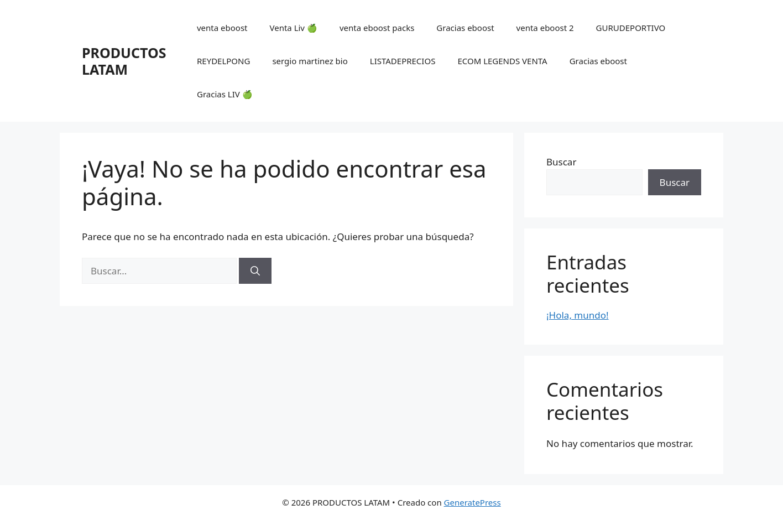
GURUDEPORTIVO (631, 27)
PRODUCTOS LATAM (124, 61)
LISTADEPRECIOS (403, 60)
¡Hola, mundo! (577, 315)
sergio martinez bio (309, 60)
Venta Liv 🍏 (293, 27)
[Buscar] (255, 271)
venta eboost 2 (545, 27)
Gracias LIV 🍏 (225, 94)
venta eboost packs (377, 27)
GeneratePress (472, 502)
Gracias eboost (465, 27)
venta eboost (222, 27)
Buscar (561, 161)
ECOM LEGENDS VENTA (502, 60)
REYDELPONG (223, 60)
